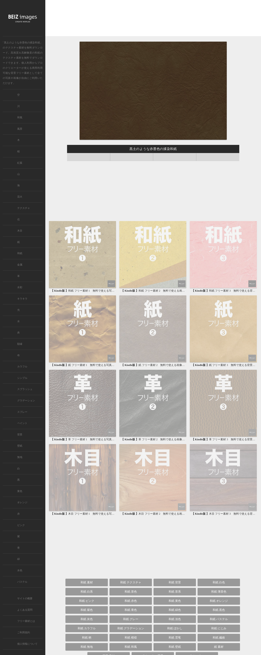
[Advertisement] (153, 19)
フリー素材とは (26, 621)
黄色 (19, 491)
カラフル (22, 366)
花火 (19, 196)
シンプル (22, 378)
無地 (19, 457)
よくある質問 (24, 610)
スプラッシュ (24, 389)
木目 (19, 230)
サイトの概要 (24, 598)
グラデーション (26, 400)
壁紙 (19, 445)
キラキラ (22, 298)
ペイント (22, 423)
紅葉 (19, 163)
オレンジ (22, 502)
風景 (19, 129)
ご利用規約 (23, 632)
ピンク (21, 525)
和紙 (37, 52)
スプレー (22, 412)
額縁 (19, 344)
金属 (19, 264)
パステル (22, 581)
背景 (19, 434)
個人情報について (27, 644)
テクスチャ (23, 208)
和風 (19, 117)
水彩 (19, 287)
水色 (19, 570)
